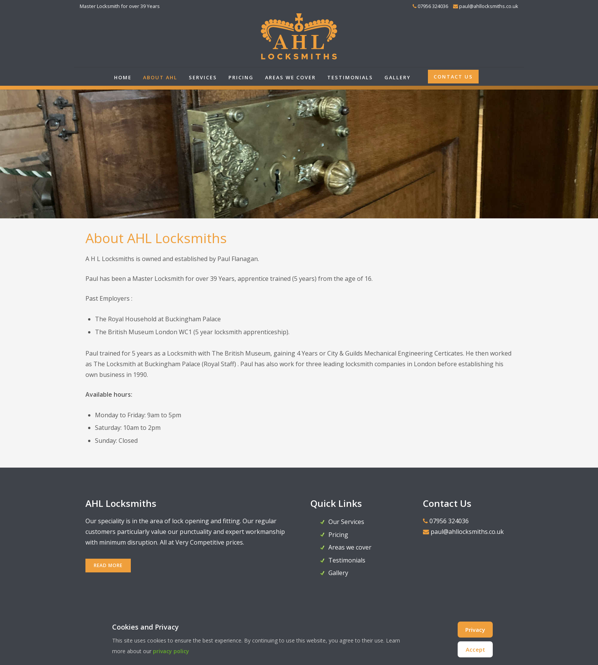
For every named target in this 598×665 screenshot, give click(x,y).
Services (203, 77)
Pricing (241, 77)
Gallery (397, 77)
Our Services (346, 522)
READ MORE (108, 565)
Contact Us (453, 76)
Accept (475, 649)
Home (123, 77)
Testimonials (350, 77)
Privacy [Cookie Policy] (475, 629)
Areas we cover (290, 77)
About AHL (160, 77)
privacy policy (171, 651)
